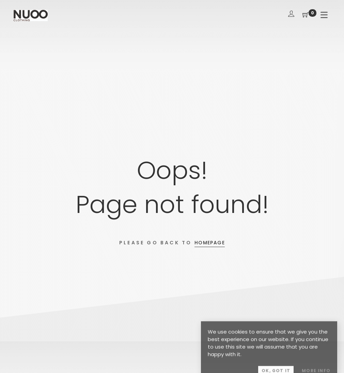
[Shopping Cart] (305, 15)
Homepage (209, 242)
